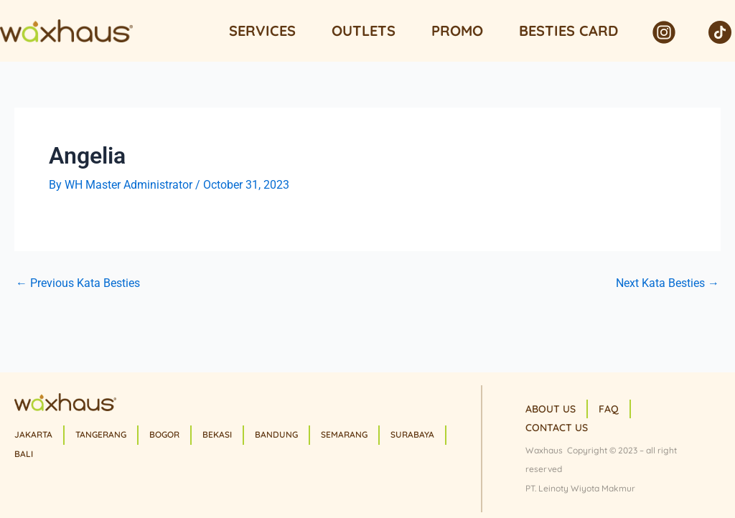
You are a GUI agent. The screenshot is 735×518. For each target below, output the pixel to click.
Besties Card (568, 30)
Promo (457, 30)
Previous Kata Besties (78, 283)
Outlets (363, 30)
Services (262, 30)
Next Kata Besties (667, 283)
